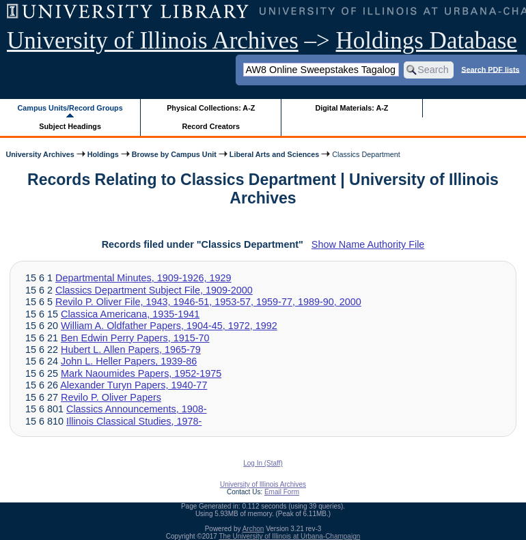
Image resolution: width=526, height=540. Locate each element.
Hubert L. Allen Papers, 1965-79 (131, 349)
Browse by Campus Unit (174, 154)
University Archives (39, 154)
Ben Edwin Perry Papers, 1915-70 (135, 337)
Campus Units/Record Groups (70, 108)
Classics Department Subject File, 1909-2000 (154, 290)
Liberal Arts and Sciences (274, 154)
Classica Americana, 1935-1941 (130, 314)
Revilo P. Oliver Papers (111, 397)
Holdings (103, 154)
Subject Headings (70, 126)
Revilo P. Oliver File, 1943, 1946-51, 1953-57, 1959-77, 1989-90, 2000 (208, 301)
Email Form (281, 492)
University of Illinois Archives (153, 40)
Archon (253, 528)
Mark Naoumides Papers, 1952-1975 (141, 373)
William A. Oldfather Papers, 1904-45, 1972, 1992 (169, 325)
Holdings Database (426, 40)
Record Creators (211, 126)
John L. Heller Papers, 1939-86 (129, 361)
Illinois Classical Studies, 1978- (134, 421)
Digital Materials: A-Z (351, 108)
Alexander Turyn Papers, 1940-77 (133, 385)
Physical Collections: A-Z (211, 108)
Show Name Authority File (368, 244)
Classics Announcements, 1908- (136, 408)
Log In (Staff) (263, 463)
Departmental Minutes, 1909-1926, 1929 (143, 277)
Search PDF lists (490, 69)
